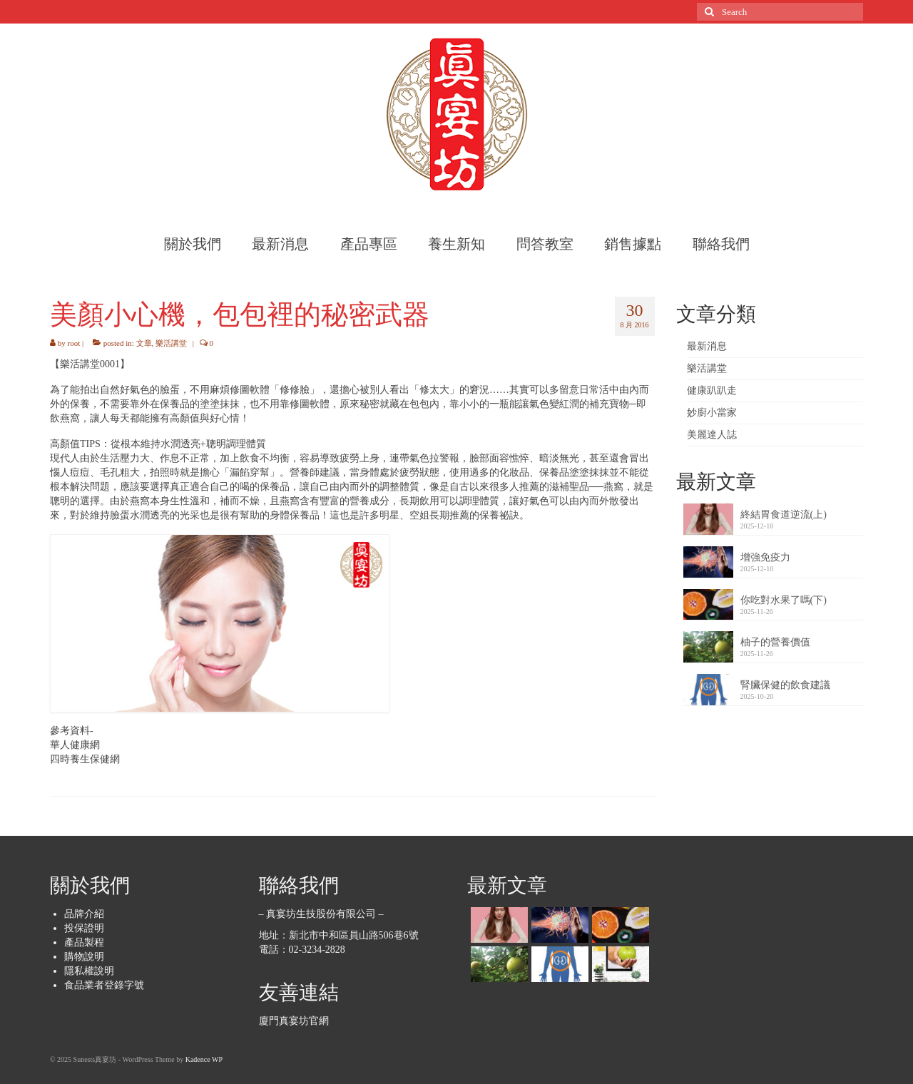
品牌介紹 (84, 914)
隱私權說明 (89, 971)
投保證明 (84, 928)
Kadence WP (204, 1059)
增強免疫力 (765, 557)
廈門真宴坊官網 (294, 1021)
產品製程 (84, 942)
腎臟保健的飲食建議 (785, 685)
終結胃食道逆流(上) (783, 514)
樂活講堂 (171, 343)
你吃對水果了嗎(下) (783, 600)
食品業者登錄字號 (104, 985)
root (74, 343)
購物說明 (84, 956)
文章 (144, 343)
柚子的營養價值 (775, 642)
